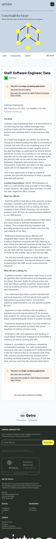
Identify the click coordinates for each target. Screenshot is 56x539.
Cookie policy (32, 420)
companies (15, 56)
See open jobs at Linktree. (21, 90)
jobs (4, 56)
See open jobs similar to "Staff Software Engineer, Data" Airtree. (30, 94)
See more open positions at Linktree (28, 395)
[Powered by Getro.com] (28, 414)
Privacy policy (21, 420)
